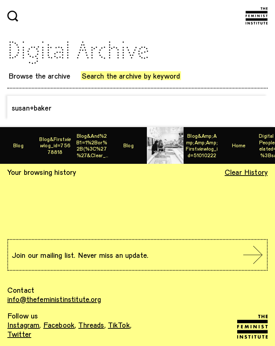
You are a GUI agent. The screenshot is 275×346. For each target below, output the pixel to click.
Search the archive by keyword (131, 75)
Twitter (19, 333)
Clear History (246, 171)
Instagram (23, 324)
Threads (91, 324)
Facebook (59, 324)
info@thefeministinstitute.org (54, 299)
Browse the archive (39, 75)
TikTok (119, 324)
